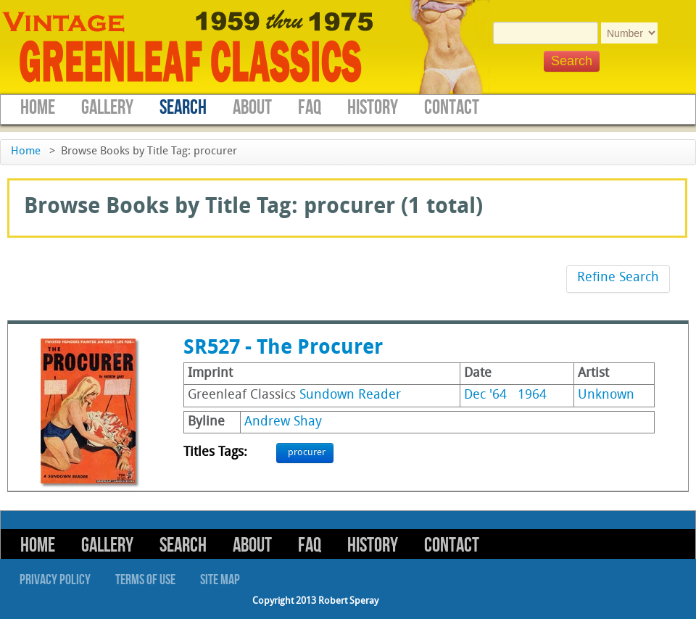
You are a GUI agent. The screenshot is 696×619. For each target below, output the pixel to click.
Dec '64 (485, 395)
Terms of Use (145, 580)
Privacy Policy (55, 580)
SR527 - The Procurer (283, 348)
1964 (532, 395)
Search (183, 108)
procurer (307, 452)
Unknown (606, 395)
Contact (451, 108)
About (252, 108)
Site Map (220, 580)
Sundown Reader (350, 395)
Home (37, 108)
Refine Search (618, 278)
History (372, 108)
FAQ (309, 108)
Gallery (107, 108)
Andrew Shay (283, 422)
